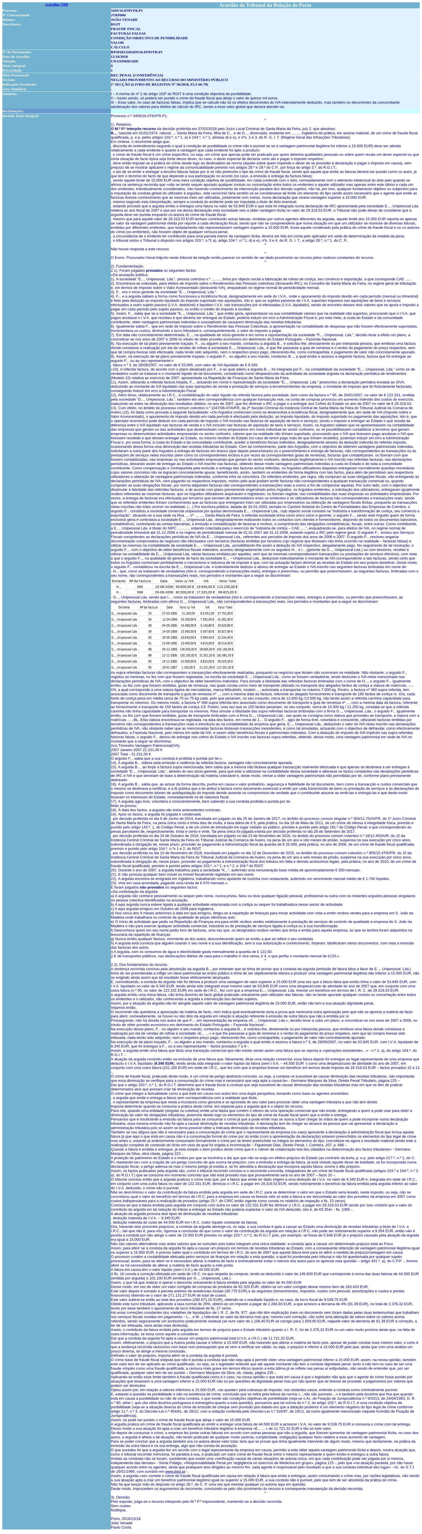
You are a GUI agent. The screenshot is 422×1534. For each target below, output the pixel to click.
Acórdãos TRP (56, 4)
